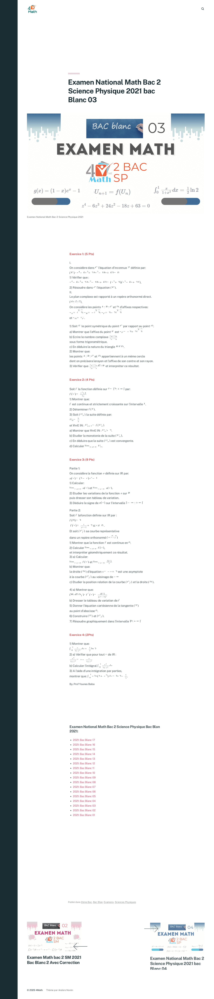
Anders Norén (65, 990)
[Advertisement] (116, 51)
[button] (9, 499)
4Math (39, 990)
